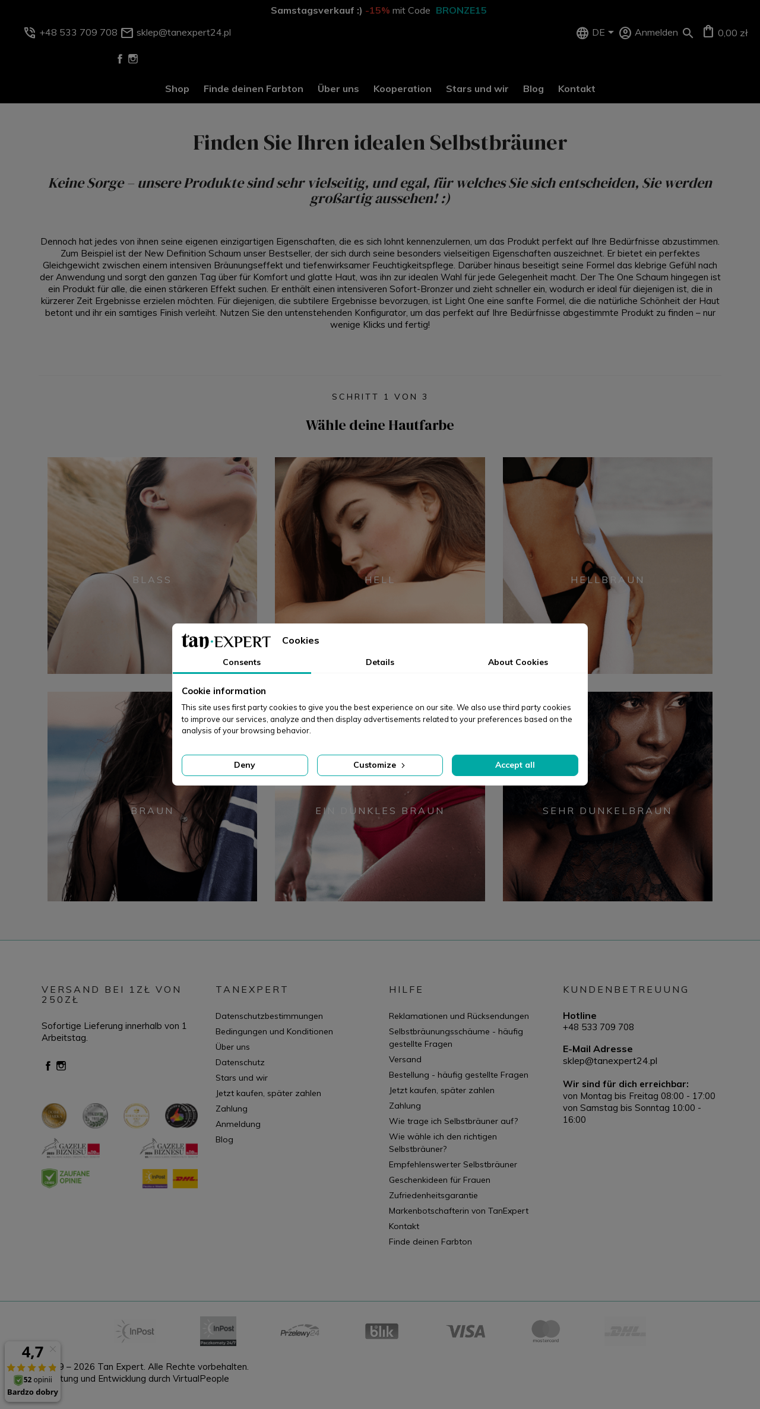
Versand (405, 1059)
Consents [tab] (242, 662)
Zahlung (232, 1108)
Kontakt (577, 88)
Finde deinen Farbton (253, 88)
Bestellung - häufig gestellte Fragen (458, 1074)
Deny (244, 764)
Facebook (119, 58)
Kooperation (402, 88)
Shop (177, 88)
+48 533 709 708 (598, 1027)
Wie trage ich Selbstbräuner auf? (453, 1121)
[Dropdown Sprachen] (605, 33)
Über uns (338, 88)
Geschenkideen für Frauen (439, 1179)
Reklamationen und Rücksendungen (459, 1016)
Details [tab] (380, 662)
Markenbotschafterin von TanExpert (458, 1210)
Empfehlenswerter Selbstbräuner (453, 1164)
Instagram (133, 58)
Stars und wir (477, 88)
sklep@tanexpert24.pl (610, 1060)
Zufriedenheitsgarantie (433, 1195)
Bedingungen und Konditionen (274, 1031)
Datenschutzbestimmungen (269, 1016)
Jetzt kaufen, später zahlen (268, 1093)
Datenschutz (240, 1062)
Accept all (515, 764)
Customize (380, 764)
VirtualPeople (201, 1378)
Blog (533, 88)
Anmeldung (238, 1124)
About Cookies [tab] (518, 662)
